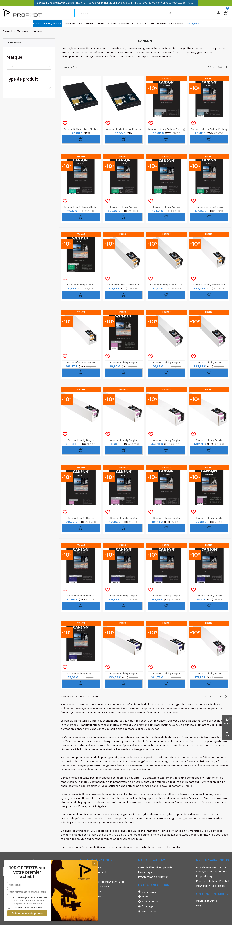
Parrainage (145, 872)
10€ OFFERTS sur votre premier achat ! (27, 872)
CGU (82, 876)
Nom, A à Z (69, 67)
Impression (147, 911)
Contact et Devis (206, 900)
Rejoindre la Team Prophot (212, 881)
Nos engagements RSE (94, 886)
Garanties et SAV (90, 896)
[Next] (226, 67)
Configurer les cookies (210, 885)
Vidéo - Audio (148, 901)
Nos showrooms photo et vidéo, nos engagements (211, 869)
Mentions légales (91, 891)
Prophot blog (204, 876)
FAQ (198, 905)
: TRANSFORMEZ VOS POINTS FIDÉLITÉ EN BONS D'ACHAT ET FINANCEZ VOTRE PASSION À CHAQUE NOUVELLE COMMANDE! (116, 3)
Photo (143, 897)
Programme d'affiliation (153, 876)
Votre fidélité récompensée (155, 867)
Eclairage (146, 906)
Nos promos (147, 892)
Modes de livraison (92, 867)
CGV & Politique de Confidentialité (102, 881)
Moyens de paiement (93, 872)
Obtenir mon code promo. (27, 913)
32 (211, 67)
